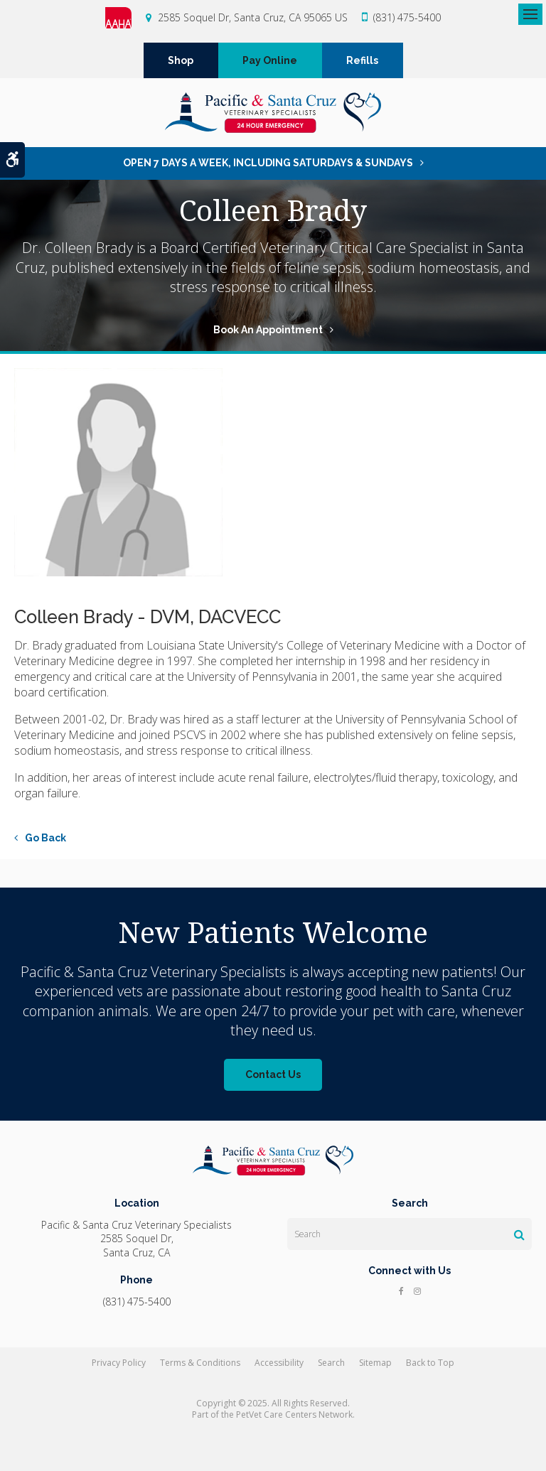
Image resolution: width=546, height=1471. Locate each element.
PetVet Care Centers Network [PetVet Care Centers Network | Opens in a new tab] (294, 1414)
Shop (180, 60)
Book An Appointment (268, 329)
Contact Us (273, 1074)
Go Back (45, 838)
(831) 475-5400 (407, 17)
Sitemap (375, 1363)
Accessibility (279, 1363)
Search (331, 1363)
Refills (362, 60)
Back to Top (430, 1363)
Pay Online (269, 60)
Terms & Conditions (200, 1363)
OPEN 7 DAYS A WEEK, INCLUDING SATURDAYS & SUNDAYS (268, 162)
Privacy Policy (119, 1363)
